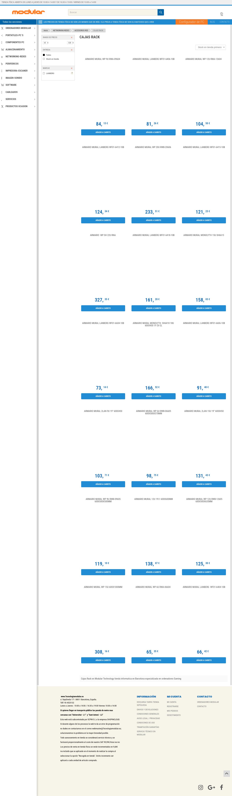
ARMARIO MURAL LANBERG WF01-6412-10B (103, 147)
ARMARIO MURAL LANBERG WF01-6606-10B (204, 323)
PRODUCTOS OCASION (18, 106)
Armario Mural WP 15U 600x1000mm (103, 587)
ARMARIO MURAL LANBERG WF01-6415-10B (204, 147)
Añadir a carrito (103, 132)
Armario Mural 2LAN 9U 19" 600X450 (103, 411)
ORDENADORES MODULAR (18, 28)
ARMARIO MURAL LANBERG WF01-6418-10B (153, 235)
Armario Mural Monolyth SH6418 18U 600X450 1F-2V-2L (153, 324)
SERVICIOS (18, 99)
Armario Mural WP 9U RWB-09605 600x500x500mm (103, 500)
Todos (48, 55)
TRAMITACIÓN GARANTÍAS (148, 727)
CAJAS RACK (98, 30)
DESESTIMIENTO (174, 715)
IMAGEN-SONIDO (18, 78)
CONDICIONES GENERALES (148, 714)
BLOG (212, 22)
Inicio (46, 30)
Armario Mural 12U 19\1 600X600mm (153, 499)
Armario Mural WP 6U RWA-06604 (153, 587)
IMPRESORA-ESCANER (18, 70)
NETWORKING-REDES (18, 56)
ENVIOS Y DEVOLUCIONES (147, 709)
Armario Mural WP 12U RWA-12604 (204, 59)
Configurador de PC (191, 22)
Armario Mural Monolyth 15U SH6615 (203, 235)
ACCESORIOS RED (81, 30)
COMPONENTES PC (18, 42)
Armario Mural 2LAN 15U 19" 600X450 (204, 411)
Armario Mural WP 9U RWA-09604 (103, 59)
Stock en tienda (52, 59)
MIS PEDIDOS (172, 711)
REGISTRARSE (172, 706)
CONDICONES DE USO (146, 722)
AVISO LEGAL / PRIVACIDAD (148, 718)
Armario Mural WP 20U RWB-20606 (153, 147)
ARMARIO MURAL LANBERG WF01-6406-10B (153, 59)
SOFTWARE (18, 85)
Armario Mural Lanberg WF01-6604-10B (103, 323)
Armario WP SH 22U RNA (103, 235)
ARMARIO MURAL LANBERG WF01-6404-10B (204, 587)
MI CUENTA (171, 702)
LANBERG (59, 73)
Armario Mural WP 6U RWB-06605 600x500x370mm (153, 412)
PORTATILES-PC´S (18, 35)
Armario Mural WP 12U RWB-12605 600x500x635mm (204, 500)
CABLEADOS (18, 92)
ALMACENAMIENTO (18, 49)
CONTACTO (225, 22)
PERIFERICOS (18, 63)
